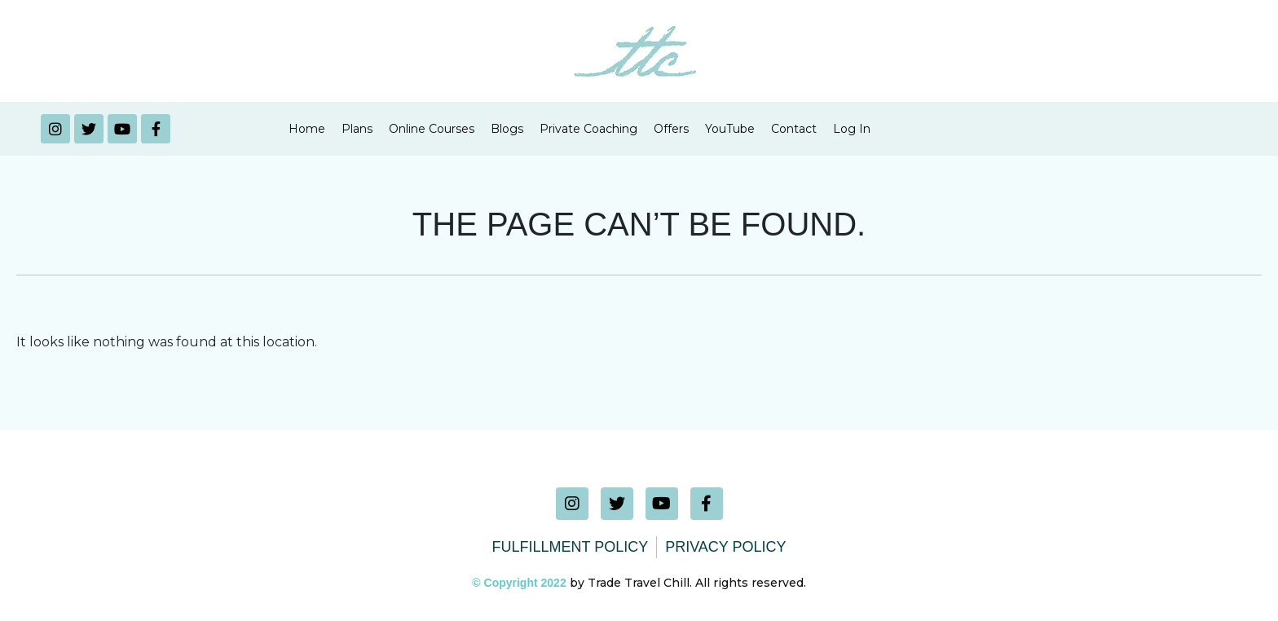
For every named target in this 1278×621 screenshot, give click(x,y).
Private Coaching (588, 128)
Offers (671, 128)
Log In (851, 128)
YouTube (730, 128)
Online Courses (431, 128)
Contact (794, 128)
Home (307, 128)
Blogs (507, 128)
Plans (357, 128)
